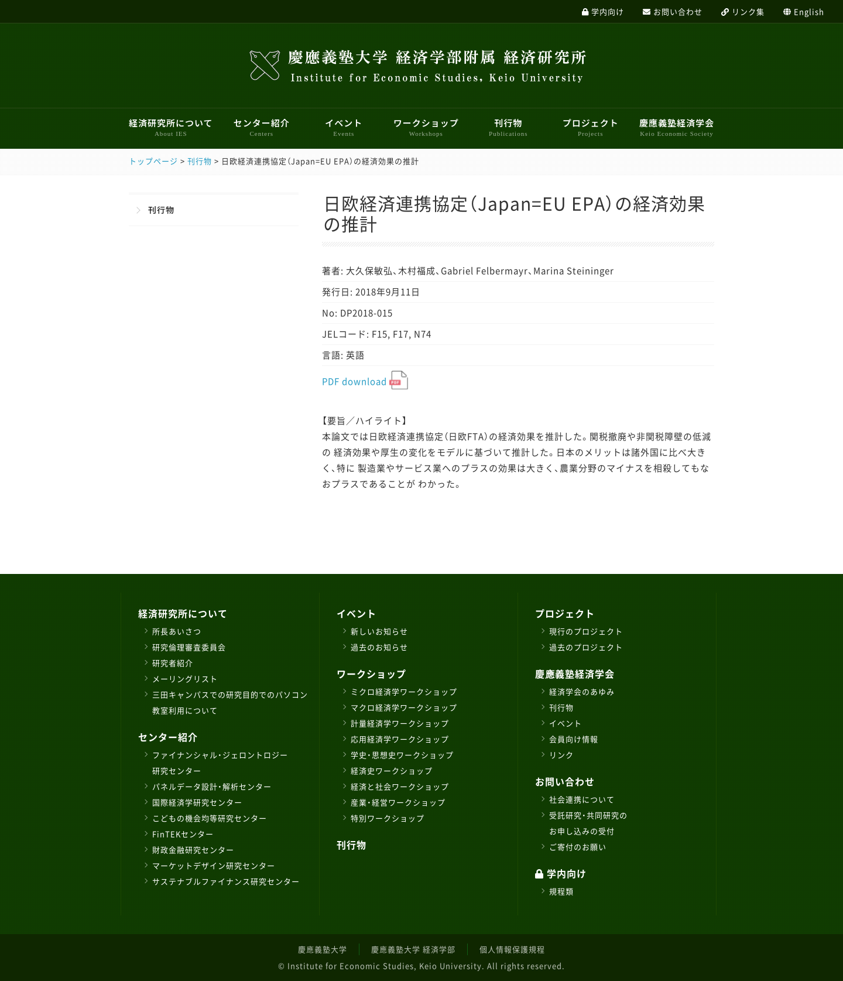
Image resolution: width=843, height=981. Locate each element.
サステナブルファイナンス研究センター (226, 881)
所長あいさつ (176, 631)
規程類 (561, 891)
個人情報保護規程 (512, 949)
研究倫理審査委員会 (189, 646)
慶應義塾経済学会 (676, 127)
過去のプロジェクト (586, 646)
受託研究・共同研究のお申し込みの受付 (588, 822)
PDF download (365, 381)
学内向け (561, 873)
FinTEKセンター (183, 833)
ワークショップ (426, 127)
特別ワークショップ (387, 817)
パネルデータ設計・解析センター (212, 786)
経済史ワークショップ (392, 770)
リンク (561, 754)
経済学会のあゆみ (582, 691)
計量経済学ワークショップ (400, 723)
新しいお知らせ (379, 631)
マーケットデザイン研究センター (213, 865)
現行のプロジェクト (586, 631)
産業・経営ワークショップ (398, 802)
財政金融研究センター (193, 849)
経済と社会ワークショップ (400, 786)
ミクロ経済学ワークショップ (404, 691)
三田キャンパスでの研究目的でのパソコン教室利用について (230, 702)
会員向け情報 (573, 738)
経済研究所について (171, 127)
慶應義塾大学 (322, 949)
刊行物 (508, 127)
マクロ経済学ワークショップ (404, 707)
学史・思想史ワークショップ (402, 754)
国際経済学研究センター (197, 802)
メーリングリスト (185, 678)
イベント (343, 127)
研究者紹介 (172, 662)
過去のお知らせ (379, 646)
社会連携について (582, 799)
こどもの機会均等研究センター (209, 817)
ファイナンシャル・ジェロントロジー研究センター (220, 762)
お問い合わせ (565, 781)
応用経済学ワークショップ (400, 738)
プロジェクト (591, 127)
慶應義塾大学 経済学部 (413, 949)
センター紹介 (262, 127)
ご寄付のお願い (577, 846)
